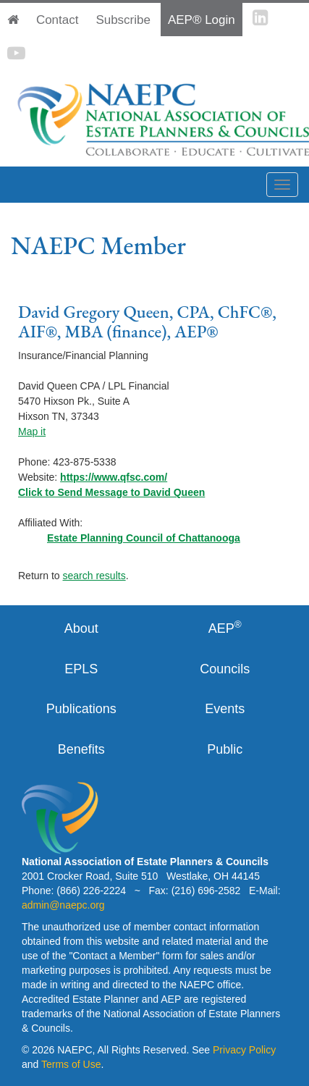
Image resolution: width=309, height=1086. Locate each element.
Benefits (81, 749)
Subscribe (123, 20)
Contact (57, 20)
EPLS (81, 669)
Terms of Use (71, 1064)
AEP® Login (201, 20)
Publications (81, 709)
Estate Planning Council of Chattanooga (143, 538)
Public (224, 749)
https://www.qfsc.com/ (113, 477)
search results (93, 575)
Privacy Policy (244, 1050)
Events (225, 709)
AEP (225, 628)
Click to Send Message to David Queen (111, 492)
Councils (225, 669)
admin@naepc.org (63, 905)
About (81, 628)
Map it (32, 431)
